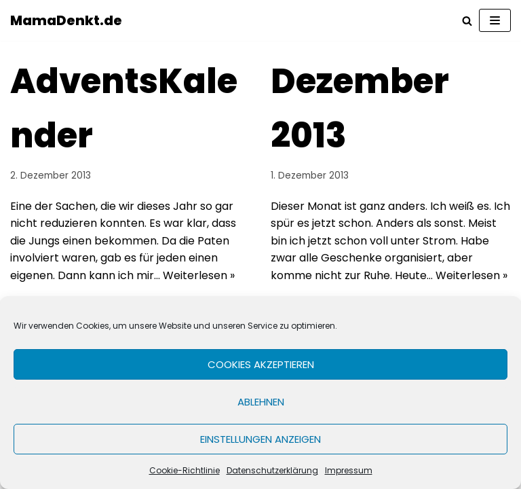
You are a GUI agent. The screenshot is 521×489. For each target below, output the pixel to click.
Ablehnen (260, 402)
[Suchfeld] (467, 21)
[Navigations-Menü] (495, 20)
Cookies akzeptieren (261, 364)
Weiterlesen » (199, 275)
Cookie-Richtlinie (184, 470)
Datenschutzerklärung (272, 470)
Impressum (348, 470)
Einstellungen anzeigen (260, 439)
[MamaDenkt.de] (66, 20)
